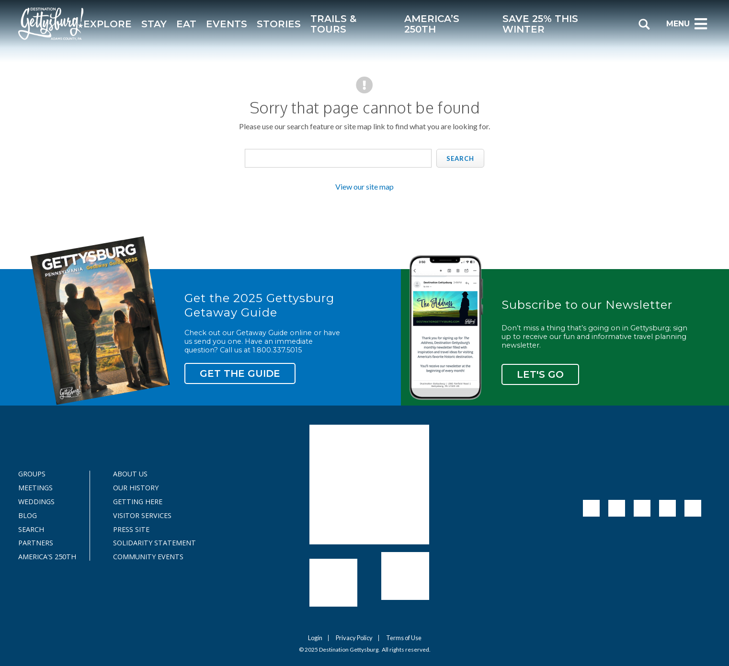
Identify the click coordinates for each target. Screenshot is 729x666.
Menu (687, 24)
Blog (27, 515)
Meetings (35, 488)
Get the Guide (240, 373)
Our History (136, 488)
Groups (32, 474)
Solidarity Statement (149, 543)
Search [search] (460, 158)
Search (31, 529)
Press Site (131, 529)
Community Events (148, 556)
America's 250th (42, 556)
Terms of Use (403, 638)
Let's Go (540, 374)
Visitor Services (142, 515)
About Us (130, 474)
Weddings (36, 501)
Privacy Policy (354, 638)
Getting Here (137, 501)
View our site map (364, 186)
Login (315, 638)
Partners (35, 543)
